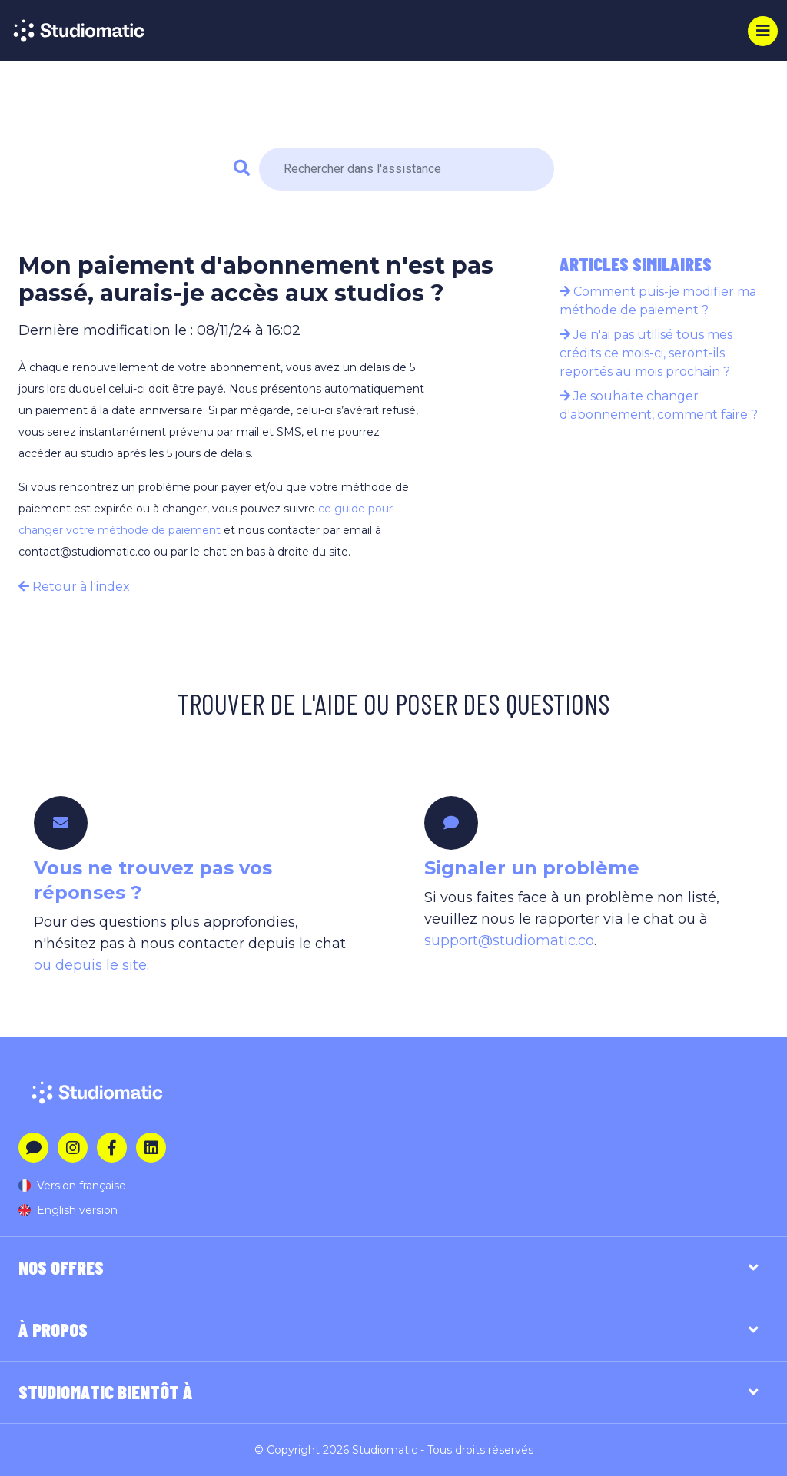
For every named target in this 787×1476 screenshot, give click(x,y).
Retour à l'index (74, 586)
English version (68, 1210)
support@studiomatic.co (509, 940)
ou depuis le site (90, 965)
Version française (72, 1185)
